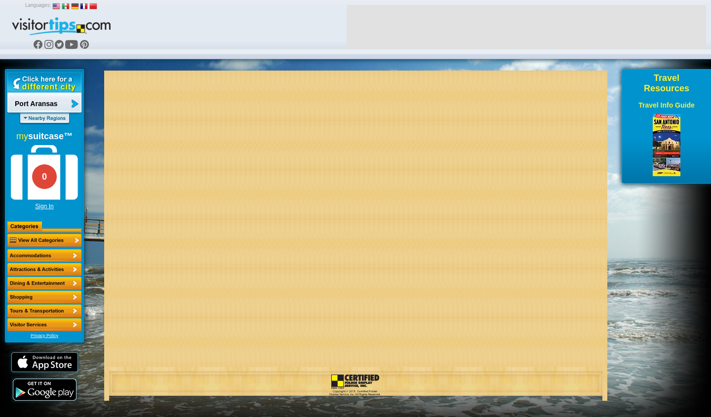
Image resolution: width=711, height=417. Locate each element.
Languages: (38, 5)
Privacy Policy (44, 335)
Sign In (44, 206)
